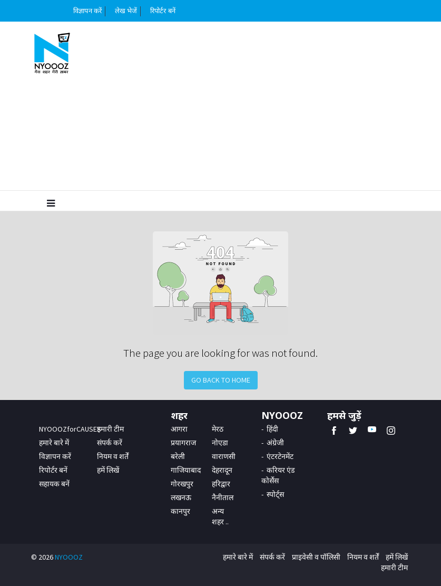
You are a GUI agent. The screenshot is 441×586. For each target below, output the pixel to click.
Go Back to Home (220, 380)
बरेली (178, 456)
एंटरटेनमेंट (280, 456)
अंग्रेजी (275, 442)
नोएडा (220, 442)
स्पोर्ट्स (275, 494)
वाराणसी (224, 456)
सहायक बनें (54, 484)
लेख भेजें (126, 10)
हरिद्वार (221, 484)
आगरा (179, 429)
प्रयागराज (183, 442)
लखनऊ (181, 497)
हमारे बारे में (54, 442)
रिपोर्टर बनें (162, 10)
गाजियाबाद (186, 470)
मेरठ (217, 429)
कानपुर (180, 511)
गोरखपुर (182, 484)
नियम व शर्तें (113, 456)
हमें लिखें (108, 470)
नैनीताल (222, 497)
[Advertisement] (253, 106)
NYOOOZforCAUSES (70, 429)
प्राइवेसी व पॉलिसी (316, 557)
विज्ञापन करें (87, 10)
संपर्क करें (109, 442)
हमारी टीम (110, 429)
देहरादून (222, 470)
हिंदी (272, 429)
